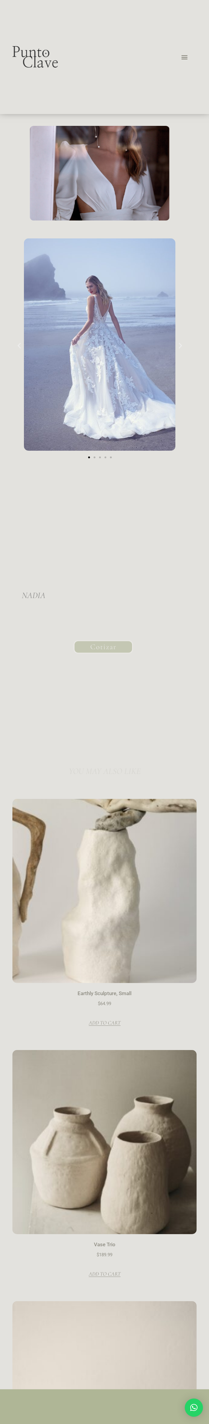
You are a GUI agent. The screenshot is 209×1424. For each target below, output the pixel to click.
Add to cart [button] (105, 1023)
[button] (184, 57)
